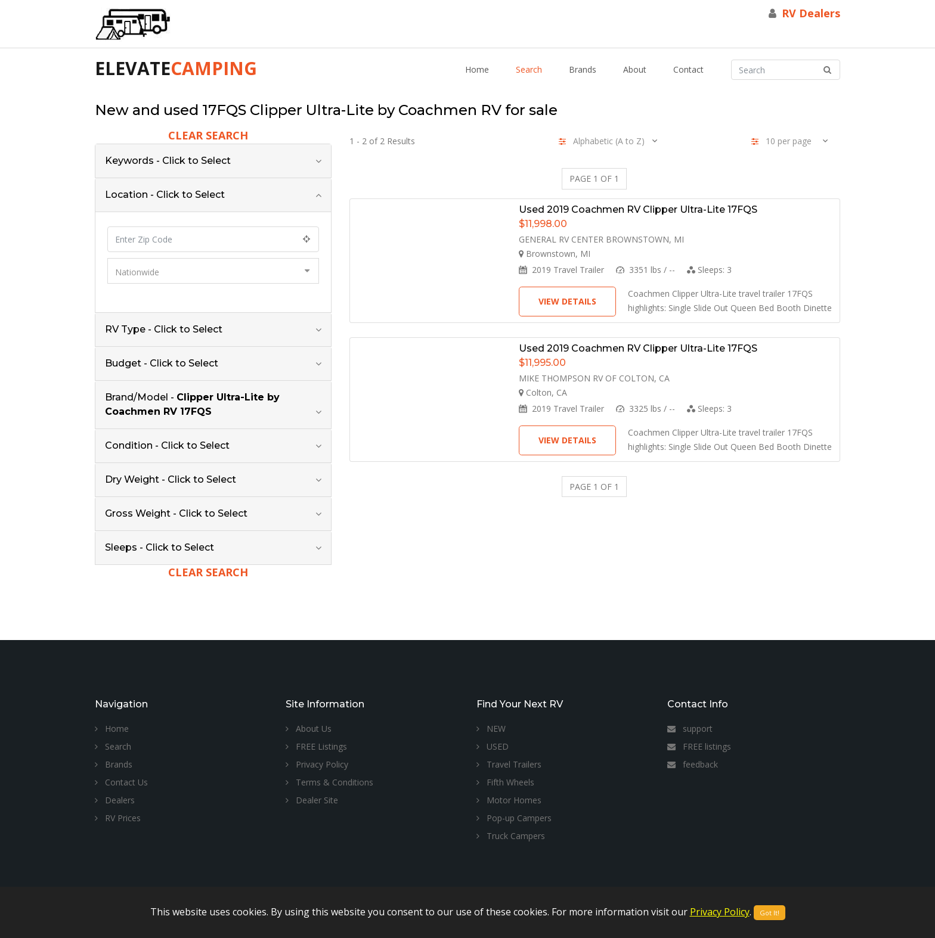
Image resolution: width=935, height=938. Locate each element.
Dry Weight (170, 479)
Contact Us (121, 782)
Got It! (769, 912)
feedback (692, 764)
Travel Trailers (508, 764)
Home (477, 69)
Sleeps (159, 547)
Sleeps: (709, 269)
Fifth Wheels (505, 782)
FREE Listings (316, 746)
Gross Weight (176, 513)
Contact (688, 69)
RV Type (163, 329)
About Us (309, 728)
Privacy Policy (317, 764)
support (690, 728)
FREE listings (699, 746)
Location (165, 194)
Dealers (115, 800)
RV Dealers (811, 13)
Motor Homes (508, 800)
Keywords (168, 160)
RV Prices (118, 818)
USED (492, 746)
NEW (491, 728)
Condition (167, 445)
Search (529, 69)
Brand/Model (192, 404)
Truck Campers (510, 835)
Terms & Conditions (329, 782)
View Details (567, 301)
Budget (161, 363)
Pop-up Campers (514, 818)
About (634, 69)
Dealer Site (312, 800)
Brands (582, 69)
